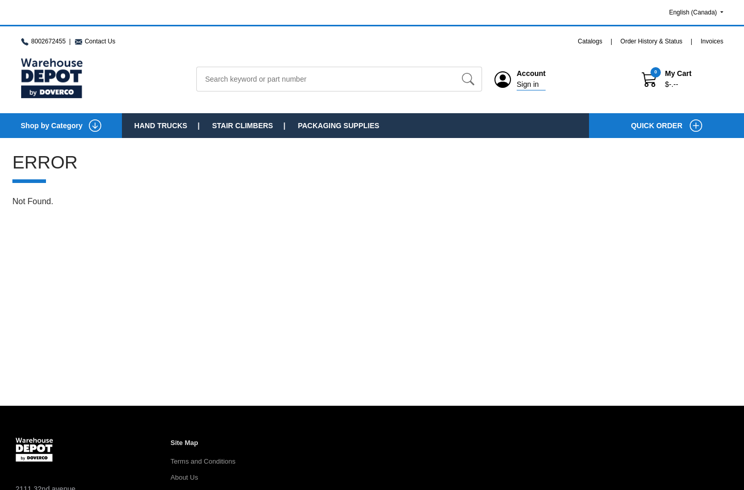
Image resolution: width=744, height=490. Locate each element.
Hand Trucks (161, 125)
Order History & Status (652, 41)
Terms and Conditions (203, 461)
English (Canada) (694, 12)
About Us (184, 477)
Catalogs (590, 41)
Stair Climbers (242, 125)
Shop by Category (61, 125)
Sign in (528, 84)
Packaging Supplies (338, 125)
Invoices (712, 41)
